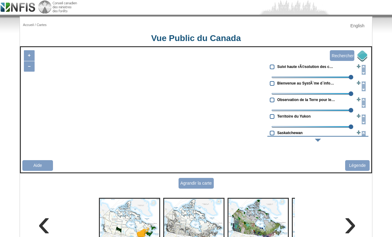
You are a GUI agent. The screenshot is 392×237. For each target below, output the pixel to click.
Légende (357, 165)
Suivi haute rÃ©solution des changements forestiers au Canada (306, 67)
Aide (37, 165)
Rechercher (343, 55)
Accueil (28, 25)
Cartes (42, 25)
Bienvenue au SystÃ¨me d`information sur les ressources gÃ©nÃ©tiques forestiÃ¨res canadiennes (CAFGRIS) (306, 83)
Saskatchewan (290, 133)
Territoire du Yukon (294, 116)
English (357, 25)
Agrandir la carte (196, 183)
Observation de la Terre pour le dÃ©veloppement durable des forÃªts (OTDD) (306, 100)
